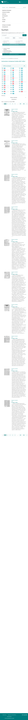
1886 (20, 72)
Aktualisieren (14, 99)
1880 (11, 87)
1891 (20, 81)
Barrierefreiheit (9, 716)
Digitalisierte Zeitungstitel (6, 10)
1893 (20, 85)
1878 (11, 83)
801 (20, 103)
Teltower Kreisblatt (6, 52)
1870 (11, 68)
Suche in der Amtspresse (14, 54)
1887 (20, 74)
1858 (2, 72)
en (25, 7)
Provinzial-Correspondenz (7, 51)
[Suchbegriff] (12, 35)
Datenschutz (4, 714)
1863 (2, 81)
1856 (2, 68)
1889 (20, 77)
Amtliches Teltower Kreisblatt (6, 49)
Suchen (24, 35)
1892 (20, 83)
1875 (11, 77)
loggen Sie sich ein (5, 58)
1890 (20, 79)
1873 (11, 74)
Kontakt (3, 21)
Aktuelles (3, 19)
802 (24, 103)
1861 (2, 77)
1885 (20, 70)
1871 (11, 70)
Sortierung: (3, 95)
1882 (11, 91)
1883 (11, 93)
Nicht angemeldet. (24, 714)
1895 (20, 89)
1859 (2, 74)
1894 (20, 87)
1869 (2, 93)
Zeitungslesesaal (5, 26)
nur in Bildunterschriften (20, 43)
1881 (11, 89)
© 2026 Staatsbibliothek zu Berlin (9, 718)
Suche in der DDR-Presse (14, 44)
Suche (7, 7)
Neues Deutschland (6, 43)
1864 (2, 83)
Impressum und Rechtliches (12, 714)
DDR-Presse (4, 14)
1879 (11, 85)
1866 (2, 87)
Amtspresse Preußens (6, 12)
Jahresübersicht (5, 15)
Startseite (3, 7)
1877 (11, 81)
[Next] (27, 104)
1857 (2, 70)
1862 (2, 79)
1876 (11, 79)
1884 (20, 68)
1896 (20, 91)
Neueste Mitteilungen (7, 50)
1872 (11, 72)
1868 (2, 91)
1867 (2, 89)
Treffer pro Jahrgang (7, 65)
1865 (2, 85)
